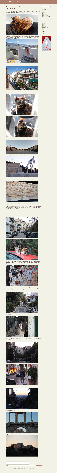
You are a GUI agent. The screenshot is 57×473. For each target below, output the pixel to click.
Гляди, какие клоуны (45, 13)
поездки (40, 9)
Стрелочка (43, 31)
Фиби (43, 29)
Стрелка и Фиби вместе (45, 27)
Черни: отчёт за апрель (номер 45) (46, 11)
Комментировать (39, 465)
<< (39, 6)
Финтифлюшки (44, 25)
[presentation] (36, 463)
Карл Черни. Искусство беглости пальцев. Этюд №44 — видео (46, 16)
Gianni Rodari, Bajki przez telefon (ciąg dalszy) (46, 23)
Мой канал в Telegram (48, 34)
